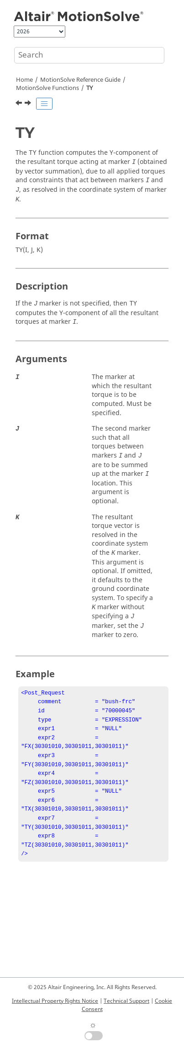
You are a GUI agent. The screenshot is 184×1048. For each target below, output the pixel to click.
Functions (47, 88)
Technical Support (126, 1001)
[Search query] (89, 55)
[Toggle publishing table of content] (44, 104)
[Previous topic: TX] (19, 104)
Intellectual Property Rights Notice (55, 1001)
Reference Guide (80, 80)
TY (89, 88)
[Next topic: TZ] (28, 104)
